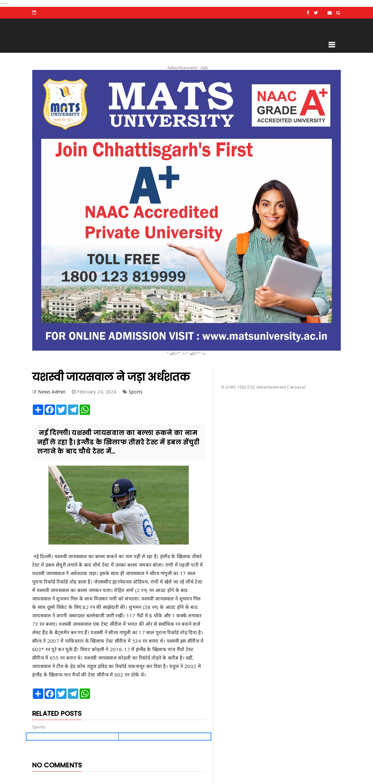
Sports (136, 392)
